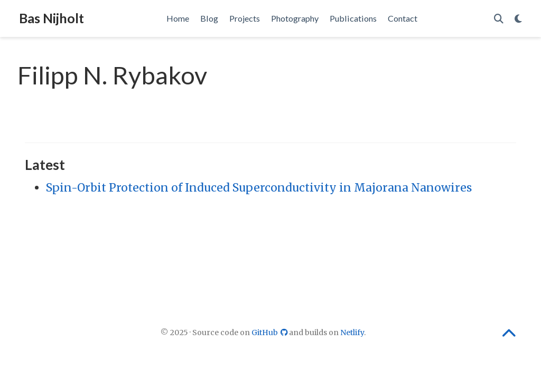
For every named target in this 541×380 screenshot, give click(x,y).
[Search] (498, 19)
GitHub (270, 332)
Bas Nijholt (51, 18)
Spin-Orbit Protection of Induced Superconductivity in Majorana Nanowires (259, 187)
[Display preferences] (518, 19)
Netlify (352, 332)
